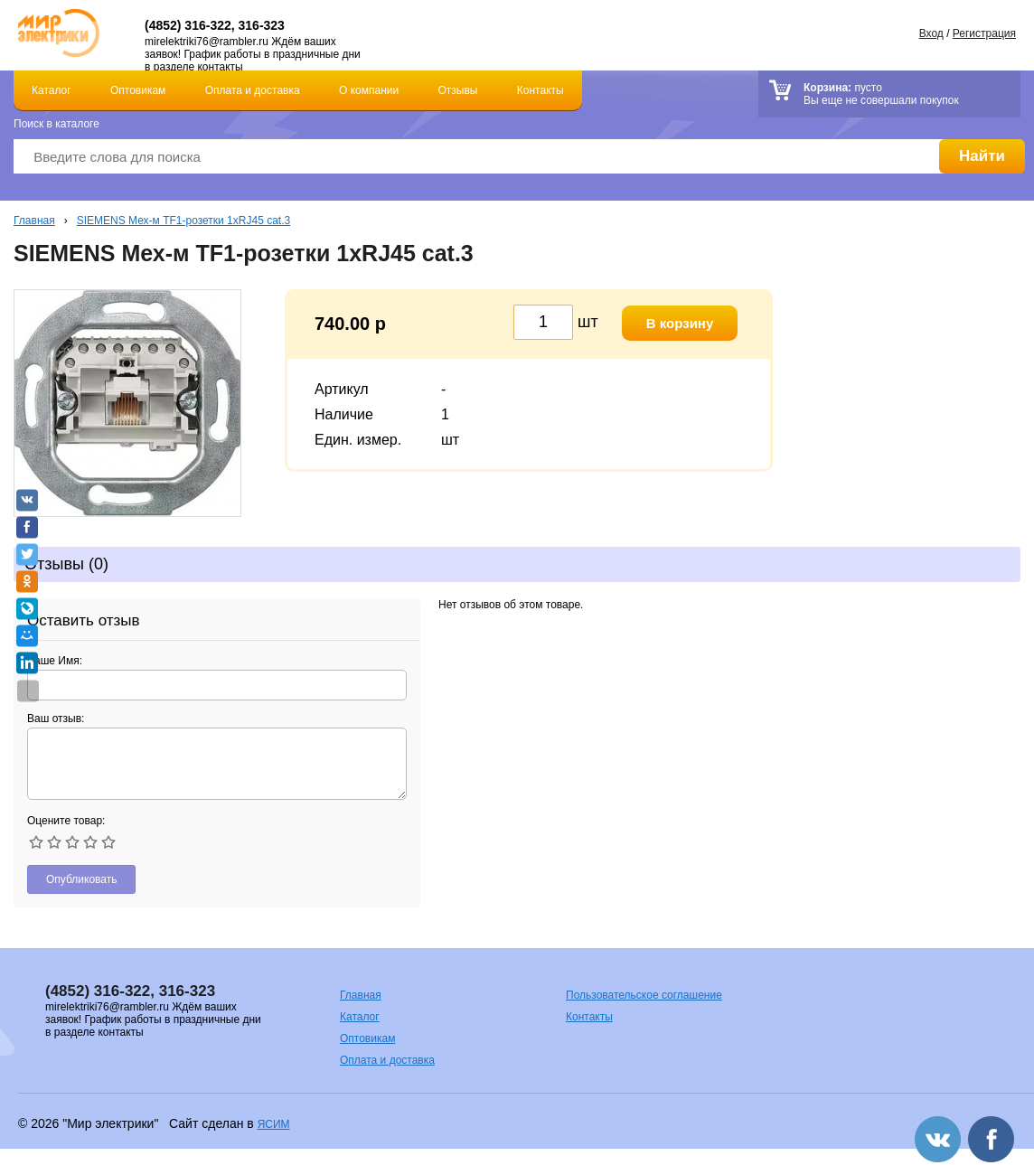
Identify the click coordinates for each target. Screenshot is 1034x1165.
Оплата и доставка (252, 90)
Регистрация (984, 33)
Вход (931, 33)
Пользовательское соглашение (644, 995)
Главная (34, 220)
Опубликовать (81, 879)
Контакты (540, 90)
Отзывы (458, 90)
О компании (369, 90)
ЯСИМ (274, 1124)
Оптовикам (137, 90)
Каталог (51, 90)
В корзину (680, 323)
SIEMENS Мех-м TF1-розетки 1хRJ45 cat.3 (183, 220)
